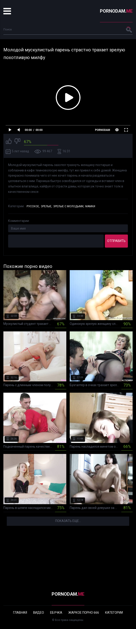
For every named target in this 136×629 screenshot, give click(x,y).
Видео (38, 612)
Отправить (116, 241)
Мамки (90, 206)
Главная (20, 612)
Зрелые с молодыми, (68, 206)
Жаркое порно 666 (83, 612)
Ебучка (56, 612)
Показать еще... (68, 521)
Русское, (33, 206)
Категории (114, 612)
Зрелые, (46, 206)
